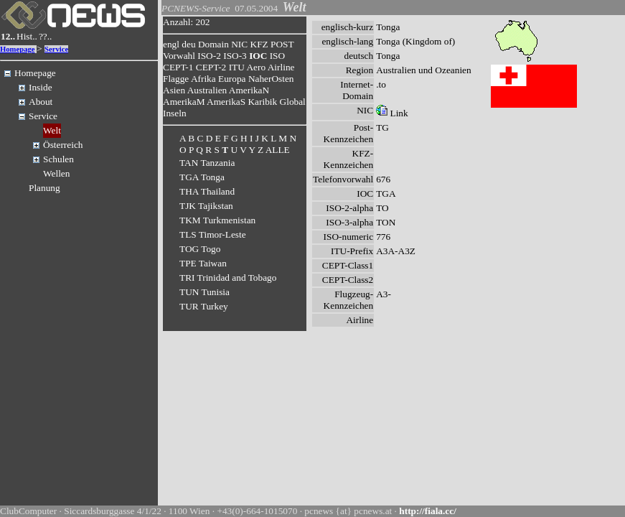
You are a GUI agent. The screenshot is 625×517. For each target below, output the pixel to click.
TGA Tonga (202, 177)
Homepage (17, 49)
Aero (255, 67)
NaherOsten (271, 78)
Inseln (175, 113)
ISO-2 (209, 55)
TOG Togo (199, 248)
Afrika (203, 78)
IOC (258, 55)
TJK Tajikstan (206, 205)
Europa (232, 78)
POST (282, 44)
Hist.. (27, 36)
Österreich (63, 144)
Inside (40, 87)
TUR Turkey (203, 306)
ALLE (277, 149)
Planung (44, 187)
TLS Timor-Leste (212, 234)
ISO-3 (235, 55)
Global (293, 101)
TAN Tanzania (207, 162)
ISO (277, 55)
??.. (45, 36)
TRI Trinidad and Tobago (227, 277)
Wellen (56, 173)
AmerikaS (226, 101)
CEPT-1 (178, 67)
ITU (237, 67)
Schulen (58, 159)
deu (188, 44)
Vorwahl (179, 55)
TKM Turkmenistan (217, 220)
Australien (207, 90)
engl (171, 44)
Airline (281, 67)
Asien (174, 90)
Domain (213, 44)
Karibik (262, 101)
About (40, 101)
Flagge (176, 78)
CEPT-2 (211, 67)
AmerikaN (249, 90)
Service (56, 49)
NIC (239, 44)
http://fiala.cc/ (427, 511)
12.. (8, 36)
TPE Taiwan (203, 263)
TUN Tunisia (204, 292)
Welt (52, 130)
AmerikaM (184, 101)
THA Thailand (207, 191)
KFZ (259, 44)
